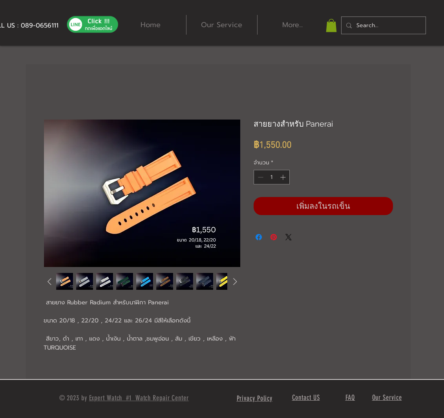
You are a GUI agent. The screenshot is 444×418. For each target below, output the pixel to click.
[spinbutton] (272, 177)
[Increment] (284, 177)
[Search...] (382, 25)
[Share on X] (288, 237)
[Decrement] (260, 177)
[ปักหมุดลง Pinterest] (273, 237)
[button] (331, 25)
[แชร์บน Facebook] (258, 237)
